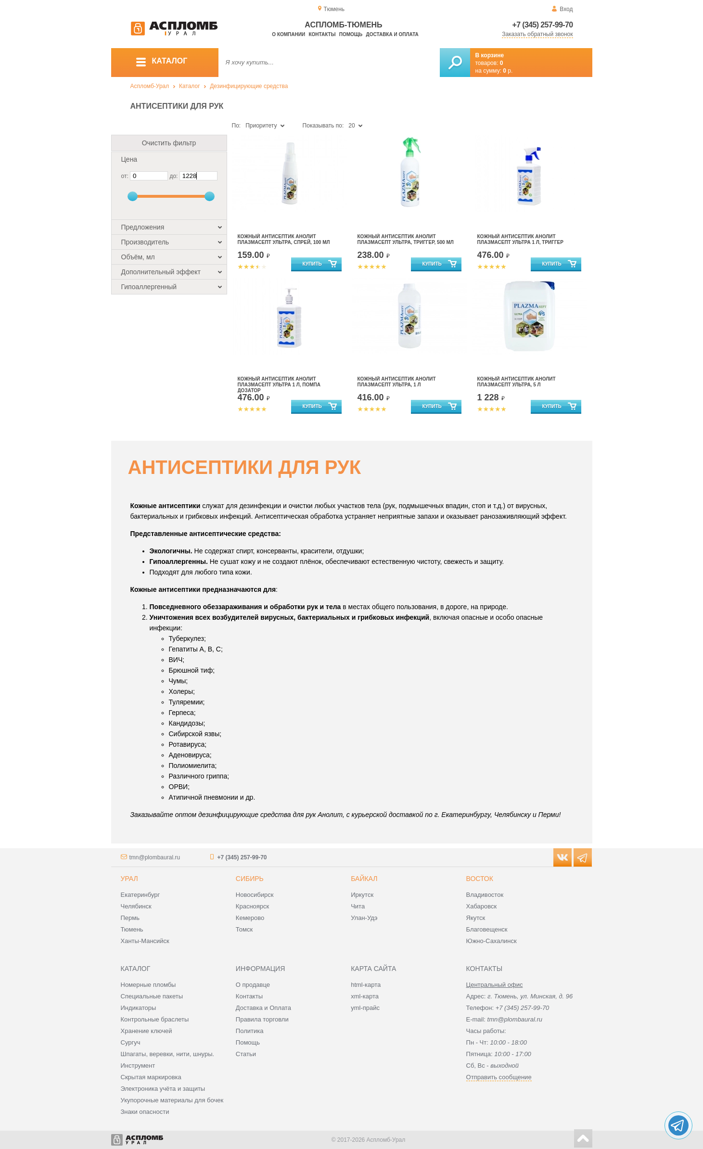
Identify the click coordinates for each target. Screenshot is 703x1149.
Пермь (130, 917)
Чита (358, 906)
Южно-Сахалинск (491, 941)
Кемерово (250, 917)
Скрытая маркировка (151, 1077)
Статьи (246, 1054)
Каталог (189, 86)
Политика (250, 1030)
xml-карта (365, 996)
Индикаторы (138, 1007)
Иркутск (362, 894)
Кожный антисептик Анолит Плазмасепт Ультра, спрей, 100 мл (284, 239)
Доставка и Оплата (263, 1007)
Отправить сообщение (499, 1077)
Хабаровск (481, 906)
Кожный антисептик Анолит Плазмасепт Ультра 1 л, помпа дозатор (279, 384)
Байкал (364, 878)
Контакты (321, 34)
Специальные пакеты (152, 996)
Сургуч (131, 1042)
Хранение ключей (146, 1030)
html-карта (366, 984)
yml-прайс (365, 1007)
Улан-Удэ (364, 917)
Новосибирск (255, 894)
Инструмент (138, 1065)
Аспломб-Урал (149, 86)
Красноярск (252, 906)
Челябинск (136, 906)
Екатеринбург (140, 894)
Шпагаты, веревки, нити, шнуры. (168, 1054)
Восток (479, 878)
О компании (288, 34)
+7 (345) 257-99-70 (542, 25)
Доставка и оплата (392, 34)
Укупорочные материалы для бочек (172, 1100)
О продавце (253, 984)
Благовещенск (487, 929)
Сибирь (250, 878)
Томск (244, 929)
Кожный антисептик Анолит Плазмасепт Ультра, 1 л (397, 381)
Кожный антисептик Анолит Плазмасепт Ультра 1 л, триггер (520, 239)
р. (507, 70)
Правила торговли (262, 1019)
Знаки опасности (145, 1111)
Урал (129, 878)
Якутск (476, 917)
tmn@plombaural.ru (154, 857)
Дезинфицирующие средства (249, 86)
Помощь (350, 34)
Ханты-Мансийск (145, 941)
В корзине (489, 55)
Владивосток (485, 894)
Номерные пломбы (148, 984)
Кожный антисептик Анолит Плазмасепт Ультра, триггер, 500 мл (406, 239)
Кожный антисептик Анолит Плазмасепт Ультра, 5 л (516, 381)
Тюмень (132, 929)
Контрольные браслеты (155, 1019)
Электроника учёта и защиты (163, 1088)
